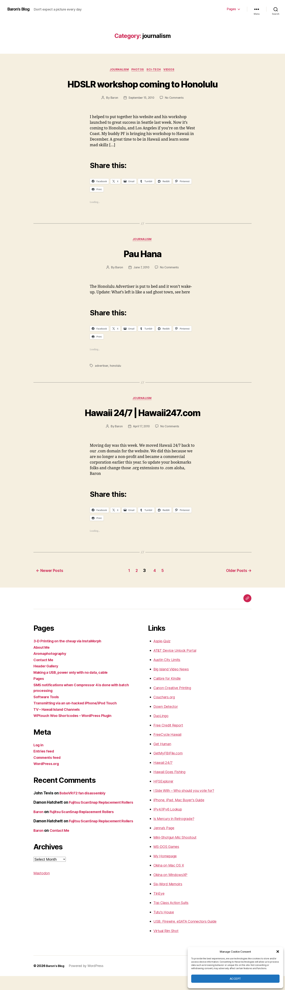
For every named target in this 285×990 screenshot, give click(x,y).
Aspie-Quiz (163, 655)
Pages (231, 9)
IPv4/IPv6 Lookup (168, 823)
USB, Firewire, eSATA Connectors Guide (188, 935)
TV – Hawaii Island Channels (59, 723)
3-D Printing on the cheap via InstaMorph (70, 655)
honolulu (115, 380)
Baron (113, 111)
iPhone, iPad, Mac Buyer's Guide (181, 814)
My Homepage (166, 870)
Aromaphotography (51, 667)
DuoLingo (161, 729)
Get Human (163, 758)
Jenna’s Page (164, 842)
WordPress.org (47, 777)
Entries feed (44, 765)
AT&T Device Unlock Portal (176, 664)
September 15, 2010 (141, 111)
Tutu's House (164, 926)
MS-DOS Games (167, 860)
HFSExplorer (164, 795)
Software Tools (47, 711)
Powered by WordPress (87, 980)
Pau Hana (142, 267)
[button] (278, 951)
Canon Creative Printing (174, 701)
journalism (118, 69)
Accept (235, 978)
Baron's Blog (19, 9)
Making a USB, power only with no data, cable (74, 686)
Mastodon (42, 898)
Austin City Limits (168, 673)
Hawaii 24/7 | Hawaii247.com (142, 427)
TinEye (159, 907)
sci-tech (155, 69)
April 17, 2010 (141, 441)
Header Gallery (47, 680)
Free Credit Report (169, 739)
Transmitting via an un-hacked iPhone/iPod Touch (78, 717)
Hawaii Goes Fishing (171, 786)
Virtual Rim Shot (167, 944)
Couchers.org (165, 711)
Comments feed (48, 771)
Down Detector (166, 720)
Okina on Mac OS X (170, 879)
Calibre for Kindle (168, 692)
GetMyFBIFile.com (169, 767)
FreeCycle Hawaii (168, 748)
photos (137, 69)
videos (171, 69)
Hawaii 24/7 (163, 776)
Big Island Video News (173, 683)
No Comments (175, 111)
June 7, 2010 (141, 282)
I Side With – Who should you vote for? (187, 804)
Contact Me (43, 674)
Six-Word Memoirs (169, 898)
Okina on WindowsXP (172, 888)
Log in (38, 759)
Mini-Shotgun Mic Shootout (177, 851)
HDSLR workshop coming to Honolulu (142, 90)
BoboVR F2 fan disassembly (84, 807)
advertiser (102, 380)
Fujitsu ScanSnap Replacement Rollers (85, 831)
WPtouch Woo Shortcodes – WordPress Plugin (75, 729)
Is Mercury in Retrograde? (176, 832)
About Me (42, 661)
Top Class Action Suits (172, 916)
